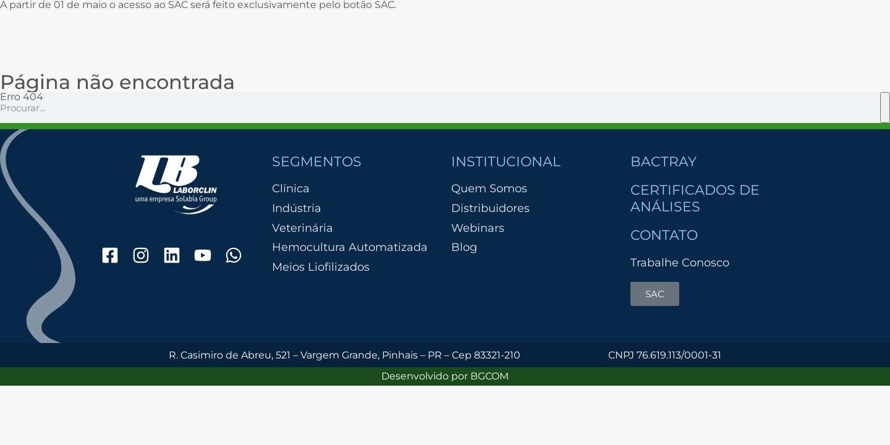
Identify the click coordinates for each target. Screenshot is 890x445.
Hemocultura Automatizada (350, 247)
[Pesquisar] (885, 107)
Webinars (477, 228)
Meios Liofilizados (321, 267)
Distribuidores (490, 208)
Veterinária (302, 228)
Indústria (296, 208)
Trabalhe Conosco (679, 262)
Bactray (663, 161)
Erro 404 (21, 97)
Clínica (291, 188)
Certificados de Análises (695, 198)
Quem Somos (489, 188)
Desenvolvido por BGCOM (445, 376)
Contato (664, 235)
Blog (464, 247)
